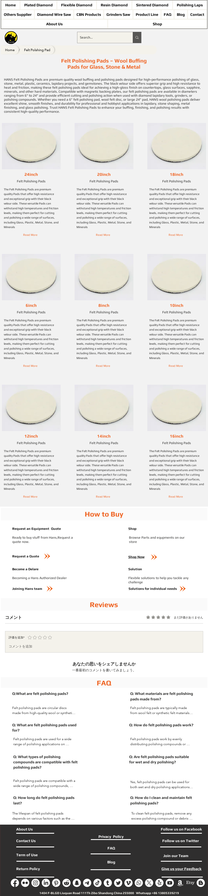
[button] (31, 235)
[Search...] (102, 37)
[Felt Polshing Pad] (37, 49)
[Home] (10, 49)
